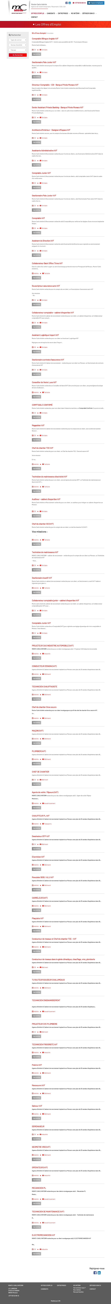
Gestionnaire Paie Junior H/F (44, 62)
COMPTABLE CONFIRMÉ (42, 405)
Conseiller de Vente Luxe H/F (44, 382)
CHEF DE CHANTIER (40, 772)
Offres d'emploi (37, 13)
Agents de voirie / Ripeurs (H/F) (45, 792)
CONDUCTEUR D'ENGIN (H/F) (44, 666)
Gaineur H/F (37, 1106)
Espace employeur (95, 3)
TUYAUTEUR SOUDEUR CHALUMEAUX (48, 980)
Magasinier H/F (38, 425)
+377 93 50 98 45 (79, 3)
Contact (34, 17)
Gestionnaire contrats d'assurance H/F (48, 360)
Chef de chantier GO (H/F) (42, 524)
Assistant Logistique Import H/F (45, 335)
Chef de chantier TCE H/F (42, 448)
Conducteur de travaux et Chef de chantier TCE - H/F (54, 939)
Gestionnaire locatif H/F (42, 578)
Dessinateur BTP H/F (41, 836)
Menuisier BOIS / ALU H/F (43, 877)
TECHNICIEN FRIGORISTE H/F (44, 1044)
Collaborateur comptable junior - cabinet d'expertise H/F (55, 600)
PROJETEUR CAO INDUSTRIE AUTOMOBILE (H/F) (52, 645)
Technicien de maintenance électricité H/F (49, 476)
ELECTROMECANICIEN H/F (43, 1235)
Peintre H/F (37, 1065)
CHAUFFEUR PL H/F (41, 816)
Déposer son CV (88, 13)
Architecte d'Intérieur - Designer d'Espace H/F (51, 130)
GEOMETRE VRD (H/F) (41, 1147)
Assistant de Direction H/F (43, 241)
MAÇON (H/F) (37, 730)
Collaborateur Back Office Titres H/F (47, 263)
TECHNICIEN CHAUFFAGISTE (44, 686)
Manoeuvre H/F (38, 1085)
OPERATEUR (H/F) (39, 1167)
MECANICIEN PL (39, 1188)
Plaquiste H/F (38, 918)
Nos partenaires (78, 1292)
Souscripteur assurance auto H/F (46, 286)
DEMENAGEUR (38, 1126)
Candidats (51, 13)
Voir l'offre (36, 54)
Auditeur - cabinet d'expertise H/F (46, 499)
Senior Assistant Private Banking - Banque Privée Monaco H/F (57, 107)
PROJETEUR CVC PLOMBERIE (44, 1024)
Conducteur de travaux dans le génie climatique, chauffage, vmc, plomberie (63, 959)
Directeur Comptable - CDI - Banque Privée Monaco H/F (55, 85)
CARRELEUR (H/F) (39, 898)
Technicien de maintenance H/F (45, 552)
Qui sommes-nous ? (79, 1288)
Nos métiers (77, 1290)
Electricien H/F (38, 857)
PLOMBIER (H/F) (39, 751)
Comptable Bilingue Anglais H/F (45, 38)
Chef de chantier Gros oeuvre (44, 707)
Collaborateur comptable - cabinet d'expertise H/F (53, 312)
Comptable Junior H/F (41, 173)
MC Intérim (75, 13)
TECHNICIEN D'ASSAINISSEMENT (46, 1000)
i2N (59, 1301)
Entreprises (63, 13)
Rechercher (18, 55)
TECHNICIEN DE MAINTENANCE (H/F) (48, 1211)
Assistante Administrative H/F (44, 150)
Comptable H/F (38, 218)
